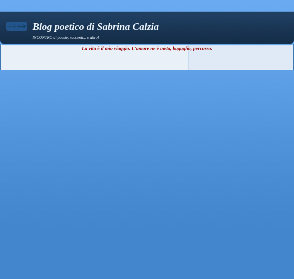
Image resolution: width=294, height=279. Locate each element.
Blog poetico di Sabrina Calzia (95, 26)
